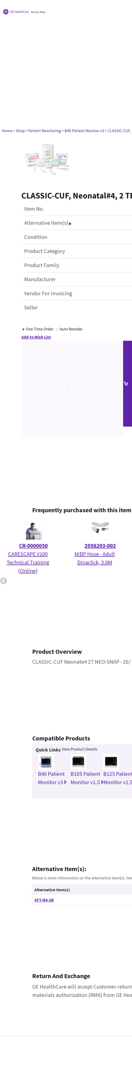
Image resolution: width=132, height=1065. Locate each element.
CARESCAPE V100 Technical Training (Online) (28, 562)
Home (7, 130)
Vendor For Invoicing (48, 293)
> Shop (19, 130)
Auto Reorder (71, 329)
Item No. (34, 208)
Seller (31, 307)
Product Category (44, 251)
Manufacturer (40, 279)
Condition (35, 236)
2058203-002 (100, 545)
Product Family (41, 265)
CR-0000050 (33, 545)
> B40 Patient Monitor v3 (83, 130)
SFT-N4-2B (44, 900)
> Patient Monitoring (43, 130)
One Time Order (39, 329)
